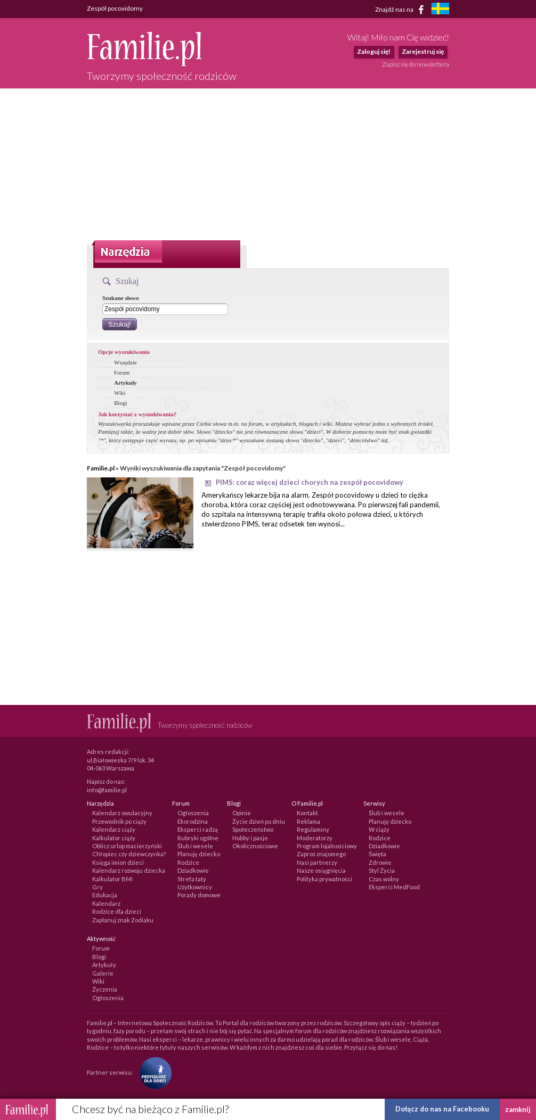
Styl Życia (382, 870)
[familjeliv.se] (440, 10)
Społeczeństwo (252, 829)
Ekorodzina (192, 821)
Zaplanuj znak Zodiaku (122, 919)
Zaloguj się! (374, 51)
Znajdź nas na (401, 9)
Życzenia (104, 989)
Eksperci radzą (197, 829)
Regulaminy (313, 829)
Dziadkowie (193, 870)
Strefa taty (191, 878)
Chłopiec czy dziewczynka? (129, 853)
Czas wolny (384, 878)
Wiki (120, 392)
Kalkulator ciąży (113, 837)
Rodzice (188, 862)
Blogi (120, 403)
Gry (97, 886)
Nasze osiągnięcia (321, 870)
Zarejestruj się (423, 51)
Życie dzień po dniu (258, 821)
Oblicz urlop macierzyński (127, 845)
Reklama (308, 821)
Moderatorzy (314, 837)
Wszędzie (125, 362)
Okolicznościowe (255, 845)
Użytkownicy (194, 886)
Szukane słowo (120, 298)
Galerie (102, 973)
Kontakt (307, 812)
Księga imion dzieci (118, 862)
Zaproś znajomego (321, 853)
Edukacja (104, 894)
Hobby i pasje (250, 837)
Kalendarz (106, 903)
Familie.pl (101, 468)
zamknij (518, 1109)
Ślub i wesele (195, 845)
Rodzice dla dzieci (116, 911)
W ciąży (379, 829)
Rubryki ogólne (197, 837)
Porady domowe (199, 894)
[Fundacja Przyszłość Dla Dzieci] (153, 1071)
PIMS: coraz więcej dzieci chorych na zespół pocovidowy (309, 482)
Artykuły (125, 382)
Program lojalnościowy (327, 845)
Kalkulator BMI (112, 878)
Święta (377, 853)
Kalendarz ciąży (113, 829)
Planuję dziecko (198, 853)
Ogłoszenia (193, 812)
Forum (121, 372)
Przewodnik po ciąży (119, 821)
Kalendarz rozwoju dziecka (128, 870)
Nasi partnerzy (317, 862)
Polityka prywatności (324, 878)
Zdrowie (380, 862)
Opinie (241, 812)
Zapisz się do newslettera (415, 64)
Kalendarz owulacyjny (122, 812)
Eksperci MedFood (394, 886)
